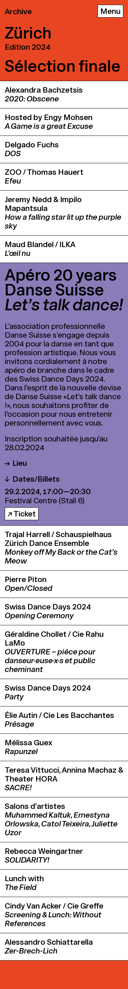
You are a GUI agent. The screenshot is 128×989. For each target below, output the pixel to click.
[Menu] (110, 11)
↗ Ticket (21, 514)
